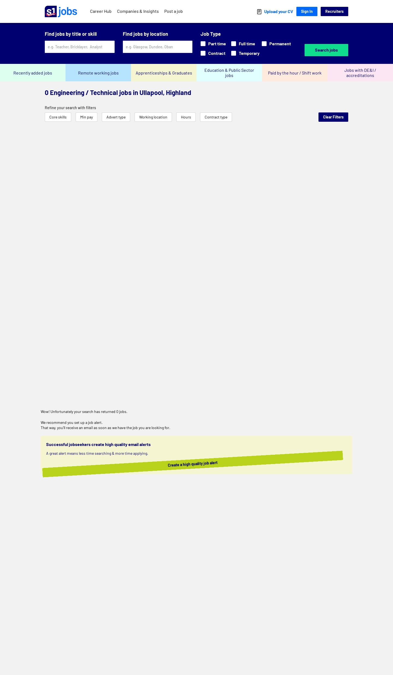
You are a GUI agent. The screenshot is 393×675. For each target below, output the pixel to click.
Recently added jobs (32, 72)
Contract (213, 53)
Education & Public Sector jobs (229, 72)
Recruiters (334, 11)
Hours (186, 117)
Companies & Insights (138, 11)
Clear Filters (333, 117)
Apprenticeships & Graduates (164, 72)
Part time (213, 43)
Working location (153, 117)
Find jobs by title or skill (71, 34)
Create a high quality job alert (200, 463)
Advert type (116, 117)
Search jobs (326, 49)
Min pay (86, 117)
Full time (243, 43)
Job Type (211, 34)
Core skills (58, 117)
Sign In (307, 11)
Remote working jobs (98, 72)
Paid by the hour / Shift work (294, 72)
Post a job (173, 11)
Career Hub (101, 11)
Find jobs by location (145, 34)
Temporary (245, 53)
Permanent (276, 43)
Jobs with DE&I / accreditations (360, 72)
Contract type (216, 117)
